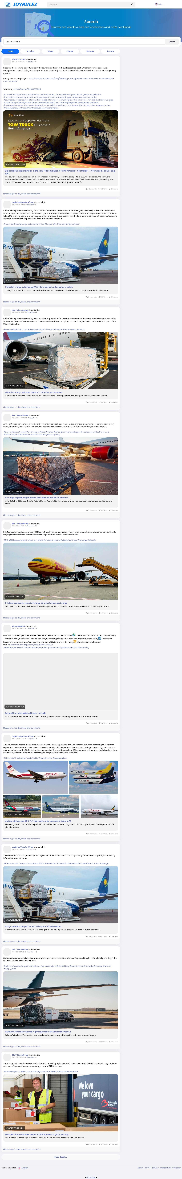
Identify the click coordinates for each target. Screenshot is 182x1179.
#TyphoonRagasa (72, 432)
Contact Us (165, 1168)
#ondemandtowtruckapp (43, 94)
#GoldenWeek (26, 434)
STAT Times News (20, 310)
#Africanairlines (60, 758)
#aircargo (32, 224)
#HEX (58, 966)
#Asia (28, 432)
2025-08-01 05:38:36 (19, 739)
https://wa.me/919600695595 (27, 89)
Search (172, 41)
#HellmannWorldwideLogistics (17, 966)
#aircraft (41, 329)
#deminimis (49, 863)
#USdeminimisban (54, 329)
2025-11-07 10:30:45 (18, 62)
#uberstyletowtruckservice (85, 97)
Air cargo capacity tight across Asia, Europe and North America (36, 497)
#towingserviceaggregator (15, 100)
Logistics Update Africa (22, 202)
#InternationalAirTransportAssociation (20, 863)
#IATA (13, 758)
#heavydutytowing (32, 105)
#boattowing (85, 105)
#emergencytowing (101, 105)
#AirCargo (21, 758)
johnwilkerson (18, 59)
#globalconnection (68, 647)
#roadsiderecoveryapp (84, 100)
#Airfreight (59, 432)
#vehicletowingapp (104, 100)
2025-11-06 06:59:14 (19, 204)
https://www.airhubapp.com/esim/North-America (30, 644)
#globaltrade (73, 224)
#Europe (48, 224)
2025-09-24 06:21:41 (19, 526)
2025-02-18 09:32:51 (19, 1057)
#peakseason (87, 432)
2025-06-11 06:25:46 (19, 952)
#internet (26, 647)
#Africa (40, 224)
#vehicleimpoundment (88, 102)
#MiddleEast (66, 540)
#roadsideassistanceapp (15, 97)
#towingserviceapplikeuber (89, 94)
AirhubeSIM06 (18, 626)
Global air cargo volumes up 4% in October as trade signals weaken (39, 287)
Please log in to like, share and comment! (21, 193)
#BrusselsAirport (10, 1071)
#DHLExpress (14, 540)
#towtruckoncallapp (38, 100)
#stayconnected (51, 647)
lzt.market (91, 1177)
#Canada (88, 966)
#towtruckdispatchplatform (40, 97)
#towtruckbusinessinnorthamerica (42, 108)
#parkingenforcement (13, 105)
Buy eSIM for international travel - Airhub (25, 713)
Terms (148, 1168)
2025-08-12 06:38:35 (19, 629)
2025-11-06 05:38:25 (19, 312)
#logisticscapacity (51, 434)
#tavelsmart (37, 647)
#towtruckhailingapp (62, 97)
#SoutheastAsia (101, 432)
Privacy (155, 1168)
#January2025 (25, 1071)
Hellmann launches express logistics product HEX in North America (38, 1032)
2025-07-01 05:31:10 (18, 849)
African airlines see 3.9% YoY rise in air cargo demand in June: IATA (38, 821)
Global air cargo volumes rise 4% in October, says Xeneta (33, 392)
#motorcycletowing (69, 105)
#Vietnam (32, 540)
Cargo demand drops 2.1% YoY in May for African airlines (33, 926)
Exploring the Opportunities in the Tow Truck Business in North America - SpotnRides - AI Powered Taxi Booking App (60, 172)
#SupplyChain (9, 968)
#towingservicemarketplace (60, 100)
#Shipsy (65, 966)
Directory (176, 1168)
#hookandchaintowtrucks (15, 108)
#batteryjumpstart (68, 102)
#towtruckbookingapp (66, 94)
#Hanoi (23, 540)
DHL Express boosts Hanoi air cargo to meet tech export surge (36, 603)
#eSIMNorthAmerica (12, 647)
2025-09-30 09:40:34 (19, 418)
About (141, 1168)
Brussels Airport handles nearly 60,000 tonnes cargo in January (37, 1134)
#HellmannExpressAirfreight (43, 966)
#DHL (5, 540)
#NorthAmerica (60, 224)
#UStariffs (37, 434)
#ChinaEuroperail (11, 434)
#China (59, 863)
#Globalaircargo (19, 224)
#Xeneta (7, 224)
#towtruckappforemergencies (17, 102)
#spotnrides (9, 94)
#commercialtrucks (51, 105)
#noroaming (83, 647)
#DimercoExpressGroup (14, 432)
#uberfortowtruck (23, 94)
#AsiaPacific (32, 758)
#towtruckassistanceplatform (45, 102)
